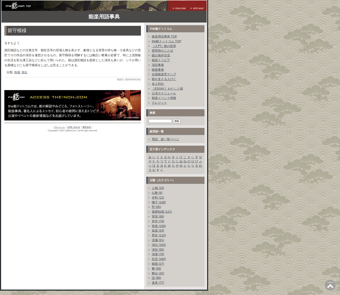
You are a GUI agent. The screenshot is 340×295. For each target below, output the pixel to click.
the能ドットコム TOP (166, 41)
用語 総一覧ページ (165, 139)
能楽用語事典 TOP (164, 36)
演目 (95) (158, 249)
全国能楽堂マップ (164, 74)
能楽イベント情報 (164, 98)
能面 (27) (158, 263)
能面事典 (158, 69)
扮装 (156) (159, 226)
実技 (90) (158, 216)
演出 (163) (159, 245)
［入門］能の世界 (164, 46)
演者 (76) (158, 254)
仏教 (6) (157, 192)
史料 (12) (158, 197)
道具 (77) (158, 282)
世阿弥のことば (162, 50)
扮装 (17, 72)
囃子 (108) (159, 202)
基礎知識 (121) (162, 211)
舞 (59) (156, 268)
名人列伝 (158, 84)
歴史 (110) (159, 235)
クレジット (59, 127)
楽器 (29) (158, 230)
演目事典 (158, 65)
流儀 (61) (158, 240)
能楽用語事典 (104, 17)
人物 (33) (158, 188)
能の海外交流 (161, 55)
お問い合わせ (73, 127)
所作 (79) (158, 221)
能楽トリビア (161, 60)
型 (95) (156, 207)
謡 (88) (156, 278)
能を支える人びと (164, 79)
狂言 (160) (159, 259)
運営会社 (86, 127)
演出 (24, 72)
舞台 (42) (158, 273)
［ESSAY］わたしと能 (167, 88)
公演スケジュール (164, 93)
